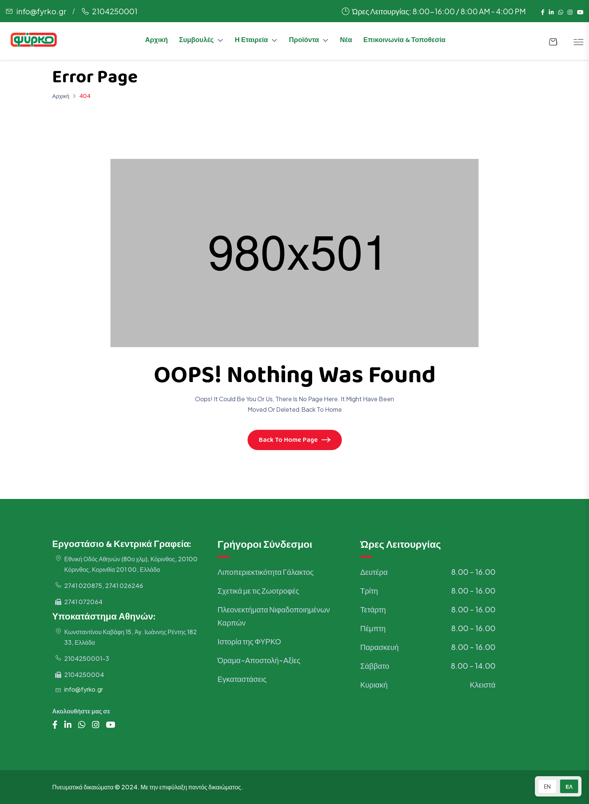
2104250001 (114, 11)
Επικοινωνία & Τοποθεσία (404, 41)
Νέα (346, 41)
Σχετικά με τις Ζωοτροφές (258, 590)
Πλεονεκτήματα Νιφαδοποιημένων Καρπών (273, 616)
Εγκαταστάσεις (242, 678)
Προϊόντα (304, 41)
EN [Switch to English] (547, 786)
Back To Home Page (295, 440)
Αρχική (156, 41)
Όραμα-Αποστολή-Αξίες (259, 660)
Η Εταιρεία (251, 41)
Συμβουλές (196, 41)
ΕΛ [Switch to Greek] (569, 786)
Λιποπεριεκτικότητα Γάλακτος (265, 571)
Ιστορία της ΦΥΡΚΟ (249, 641)
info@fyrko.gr (41, 11)
